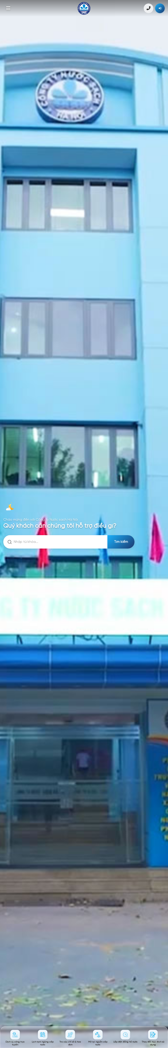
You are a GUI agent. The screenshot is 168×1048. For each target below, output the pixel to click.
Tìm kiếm (121, 542)
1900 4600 (148, 8)
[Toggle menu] (8, 8)
